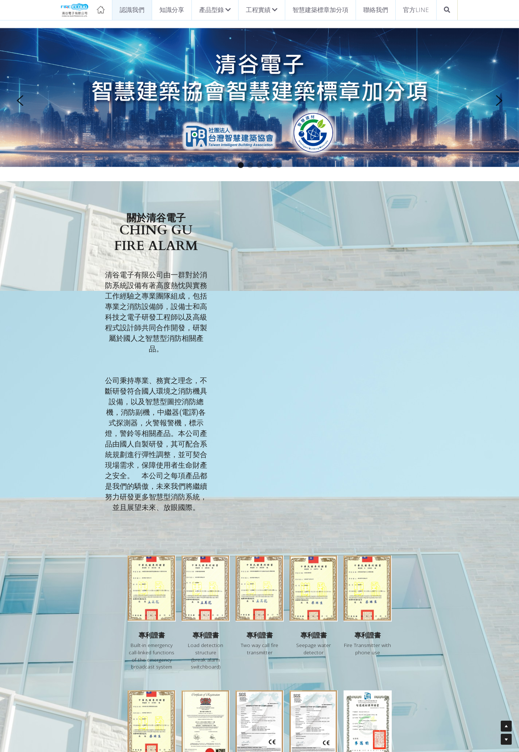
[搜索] (447, 10)
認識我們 (132, 9)
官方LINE (416, 9)
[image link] (83, 9)
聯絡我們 (375, 9)
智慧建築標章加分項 (320, 9)
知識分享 (171, 9)
